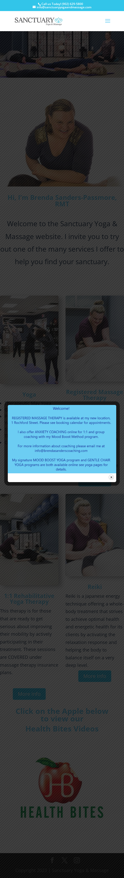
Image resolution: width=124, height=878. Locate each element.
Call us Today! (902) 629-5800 (62, 4)
